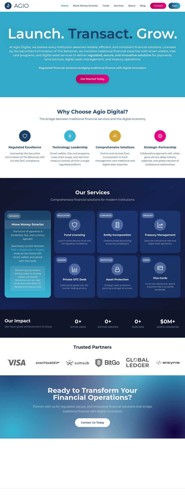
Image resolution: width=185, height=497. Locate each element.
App (174, 5)
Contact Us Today (92, 422)
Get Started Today (92, 79)
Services (119, 5)
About (131, 5)
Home (64, 5)
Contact (158, 5)
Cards (106, 5)
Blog (143, 5)
